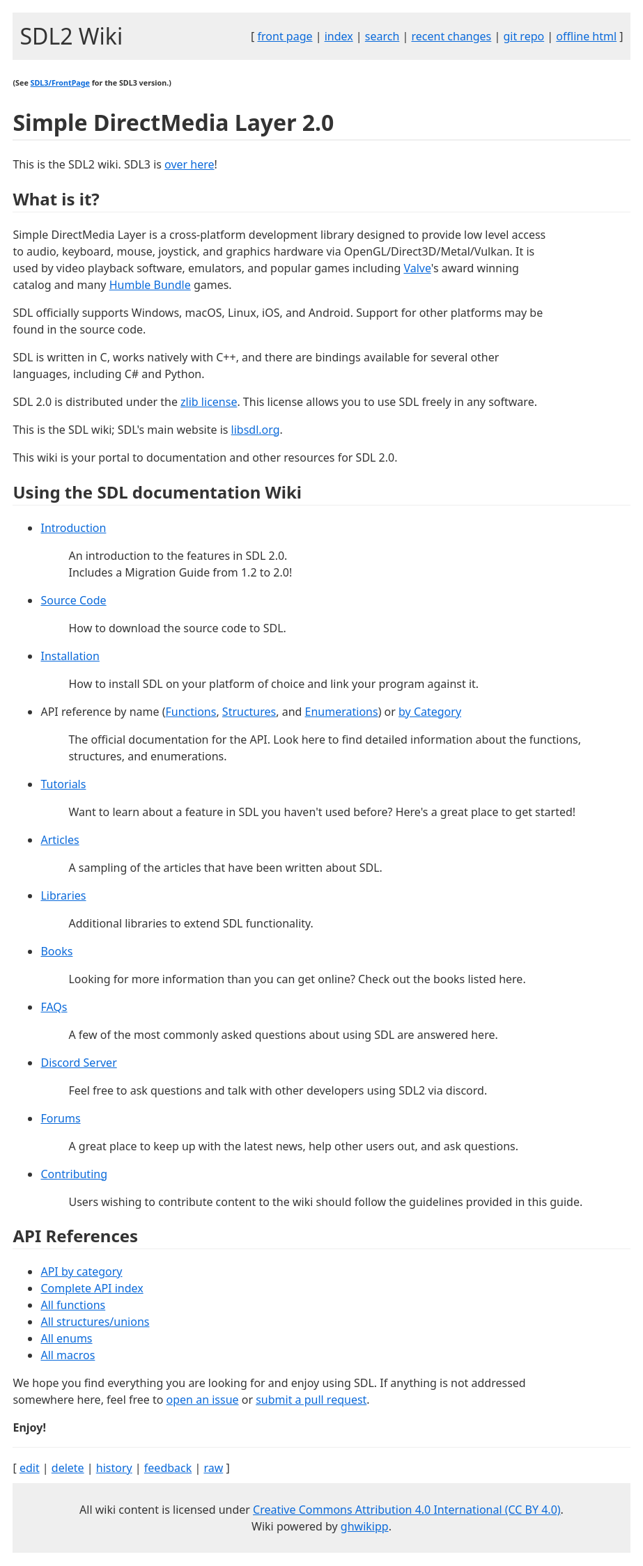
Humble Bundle (150, 284)
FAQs (53, 1007)
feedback (168, 1467)
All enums (66, 1338)
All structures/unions (94, 1321)
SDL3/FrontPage (60, 83)
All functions (72, 1305)
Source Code (73, 600)
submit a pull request (311, 1399)
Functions (191, 711)
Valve (417, 268)
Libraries (63, 895)
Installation (69, 656)
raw (213, 1467)
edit (30, 1467)
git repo (523, 36)
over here (189, 164)
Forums (60, 1118)
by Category (429, 711)
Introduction (73, 527)
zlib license (208, 401)
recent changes (451, 36)
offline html (586, 36)
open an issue (202, 1399)
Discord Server (78, 1062)
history (114, 1467)
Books (56, 951)
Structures (249, 711)
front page (285, 36)
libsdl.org (255, 429)
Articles (59, 839)
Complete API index (91, 1288)
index (339, 36)
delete (68, 1467)
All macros (67, 1355)
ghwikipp (365, 1526)
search (382, 36)
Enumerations (341, 711)
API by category (81, 1271)
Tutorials (63, 784)
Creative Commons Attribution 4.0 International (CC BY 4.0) (407, 1509)
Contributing (73, 1174)
